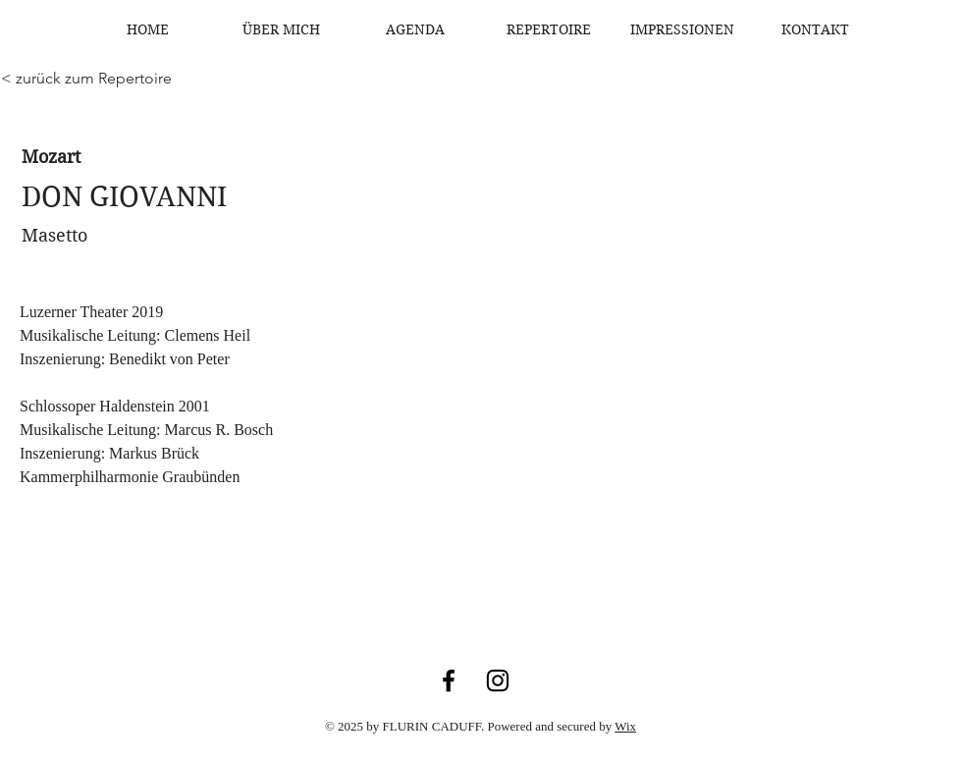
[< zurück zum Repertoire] (86, 78)
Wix (625, 726)
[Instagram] (497, 680)
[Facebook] (448, 680)
